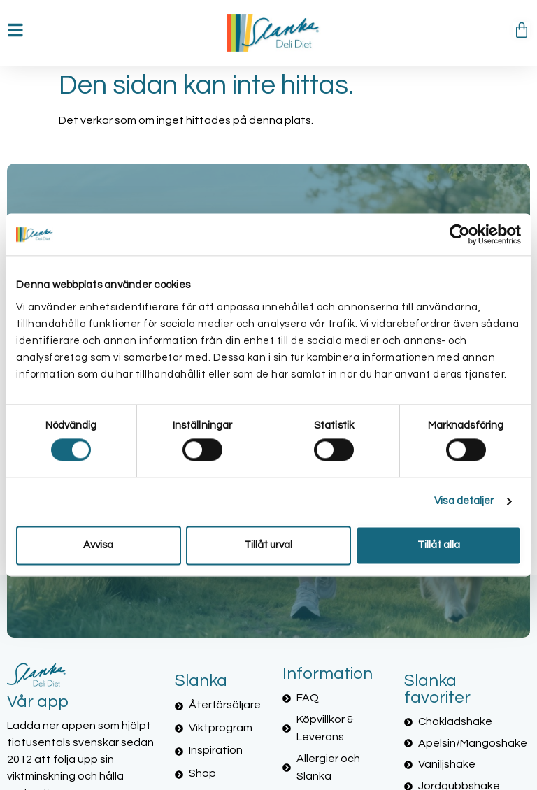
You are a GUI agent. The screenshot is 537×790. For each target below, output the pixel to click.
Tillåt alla (438, 545)
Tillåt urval (268, 545)
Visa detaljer (464, 501)
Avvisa (98, 545)
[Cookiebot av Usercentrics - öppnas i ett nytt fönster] (460, 234)
